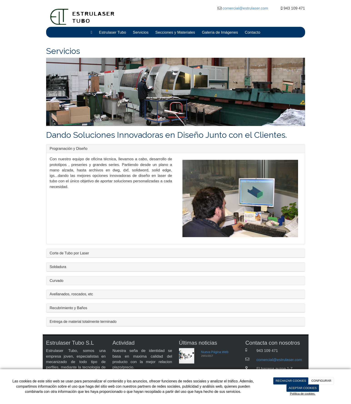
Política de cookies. (302, 393)
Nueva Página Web (214, 352)
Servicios (141, 32)
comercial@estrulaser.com (245, 8)
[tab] (175, 148)
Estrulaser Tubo (112, 32)
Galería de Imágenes (220, 32)
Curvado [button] (56, 281)
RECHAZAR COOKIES (291, 380)
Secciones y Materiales (175, 32)
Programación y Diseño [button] (68, 149)
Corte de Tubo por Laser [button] (69, 253)
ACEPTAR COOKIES (303, 388)
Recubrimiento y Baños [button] (68, 308)
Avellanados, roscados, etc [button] (71, 294)
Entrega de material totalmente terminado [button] (83, 322)
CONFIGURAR (321, 380)
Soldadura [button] (58, 267)
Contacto (252, 32)
